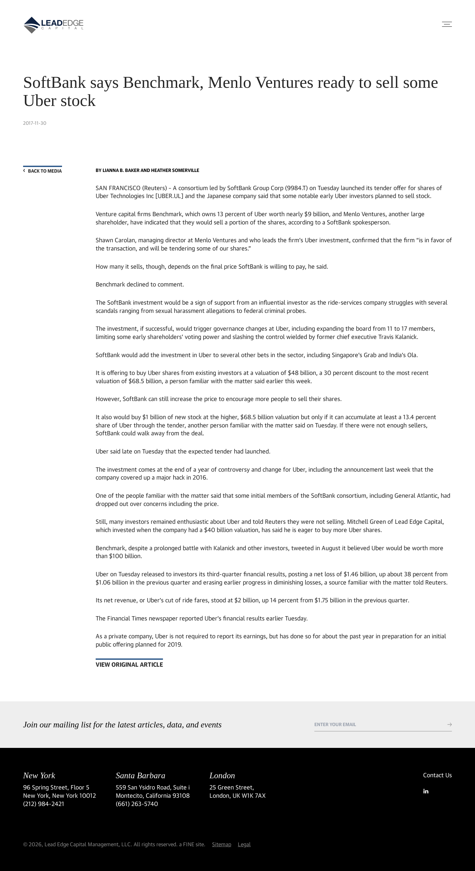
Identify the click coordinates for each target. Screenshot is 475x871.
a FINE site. (192, 844)
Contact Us (437, 775)
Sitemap (221, 844)
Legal (244, 844)
